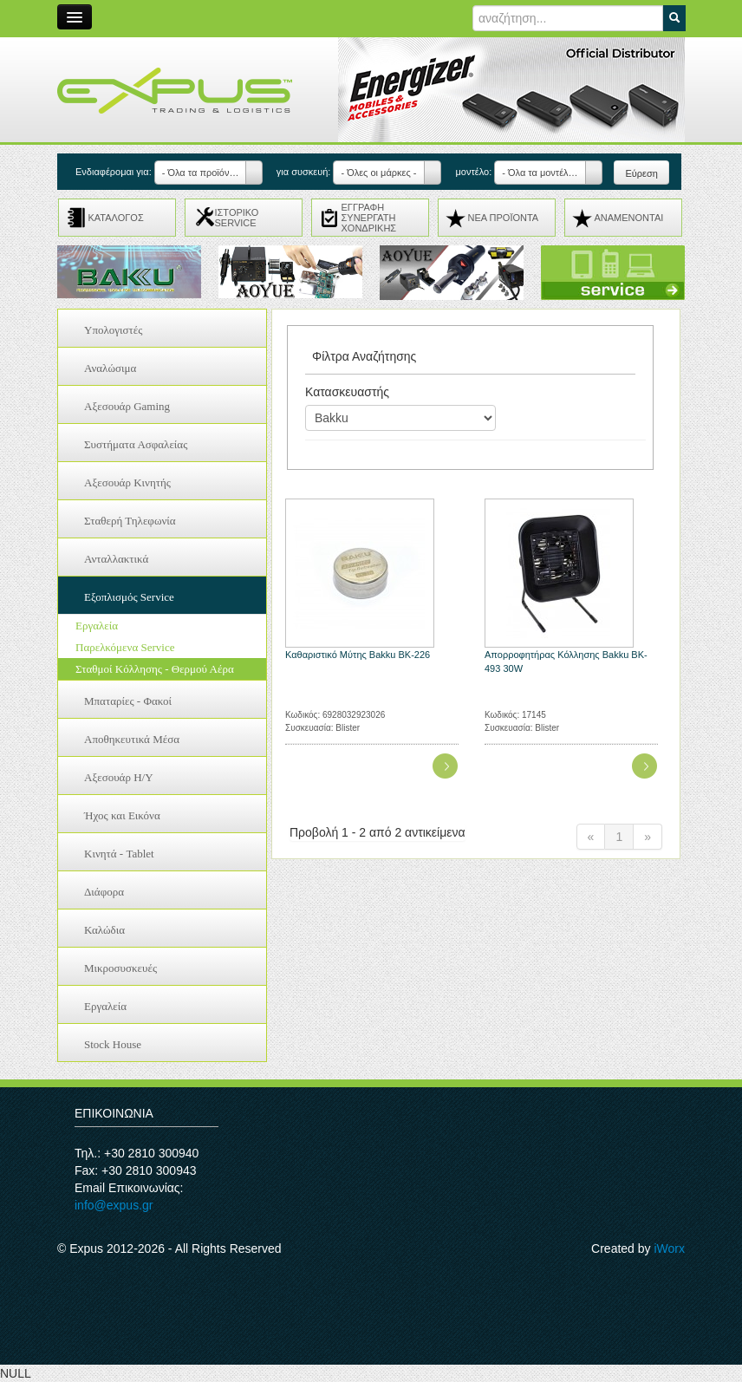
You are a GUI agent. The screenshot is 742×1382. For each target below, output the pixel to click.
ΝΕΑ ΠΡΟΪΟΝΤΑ (503, 217)
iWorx (669, 1248)
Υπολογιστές (113, 329)
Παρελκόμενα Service (124, 647)
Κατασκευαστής (347, 392)
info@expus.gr (114, 1205)
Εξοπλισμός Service (129, 596)
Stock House (112, 1044)
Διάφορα (104, 891)
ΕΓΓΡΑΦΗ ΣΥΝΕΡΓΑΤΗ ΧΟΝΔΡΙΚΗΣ (369, 217)
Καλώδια (104, 929)
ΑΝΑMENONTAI (629, 217)
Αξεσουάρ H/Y (118, 777)
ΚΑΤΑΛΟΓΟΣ (116, 217)
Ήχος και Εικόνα (122, 815)
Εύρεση (641, 173)
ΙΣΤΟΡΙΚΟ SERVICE (237, 217)
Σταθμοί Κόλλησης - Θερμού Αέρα (154, 668)
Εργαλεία (96, 625)
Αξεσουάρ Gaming (127, 406)
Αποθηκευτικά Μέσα (131, 739)
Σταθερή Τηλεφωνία (130, 520)
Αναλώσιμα (110, 368)
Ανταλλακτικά (116, 558)
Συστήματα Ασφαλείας (135, 444)
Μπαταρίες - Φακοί (128, 700)
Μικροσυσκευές (120, 968)
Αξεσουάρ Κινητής (127, 482)
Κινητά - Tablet (119, 853)
